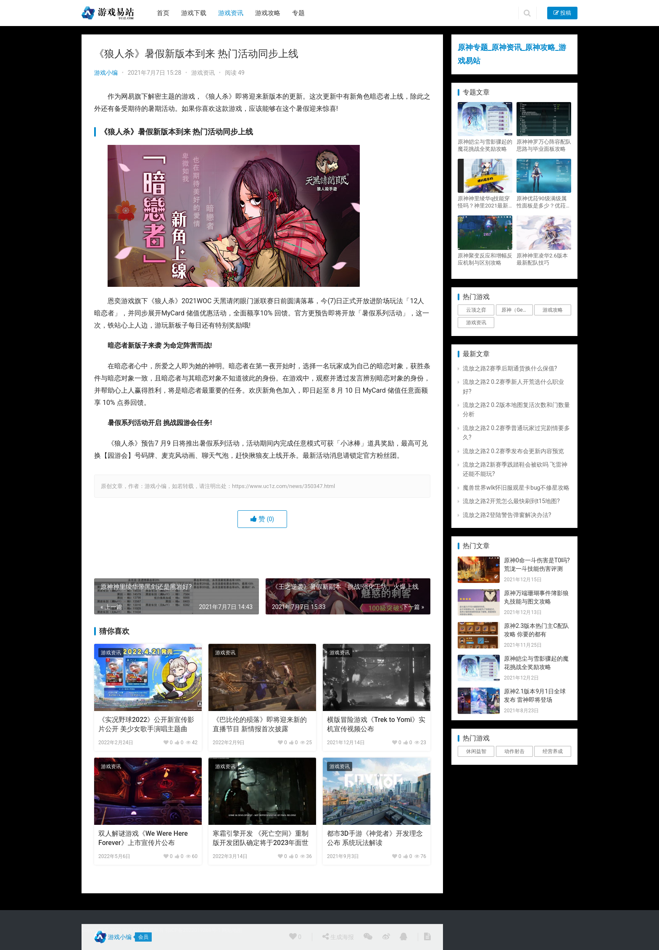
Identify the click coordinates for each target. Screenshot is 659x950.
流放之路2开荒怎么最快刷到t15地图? (511, 501)
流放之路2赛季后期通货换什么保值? (510, 368)
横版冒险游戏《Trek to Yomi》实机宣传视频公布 (376, 724)
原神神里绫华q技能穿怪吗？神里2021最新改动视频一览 (484, 202)
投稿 (562, 13)
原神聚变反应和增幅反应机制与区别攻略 (485, 259)
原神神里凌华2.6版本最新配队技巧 (542, 259)
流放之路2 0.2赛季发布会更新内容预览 (513, 451)
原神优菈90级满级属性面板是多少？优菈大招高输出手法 (544, 202)
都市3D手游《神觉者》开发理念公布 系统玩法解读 (375, 838)
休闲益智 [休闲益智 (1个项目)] (476, 751)
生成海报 (337, 936)
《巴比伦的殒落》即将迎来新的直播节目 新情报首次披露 (260, 724)
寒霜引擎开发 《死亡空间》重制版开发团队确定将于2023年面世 (260, 838)
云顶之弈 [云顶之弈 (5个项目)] (476, 310)
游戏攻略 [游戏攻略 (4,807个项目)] (553, 310)
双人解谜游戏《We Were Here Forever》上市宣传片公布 (143, 838)
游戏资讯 (230, 13)
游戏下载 (193, 13)
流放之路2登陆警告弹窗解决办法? (507, 515)
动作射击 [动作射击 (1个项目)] (514, 751)
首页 (163, 13)
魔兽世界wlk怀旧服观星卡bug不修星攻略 (516, 487)
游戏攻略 (267, 13)
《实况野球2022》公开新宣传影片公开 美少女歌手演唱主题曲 (146, 724)
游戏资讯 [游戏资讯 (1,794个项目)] (476, 322)
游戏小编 (106, 72)
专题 (298, 13)
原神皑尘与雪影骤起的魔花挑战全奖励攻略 (485, 145)
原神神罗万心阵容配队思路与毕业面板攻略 (544, 145)
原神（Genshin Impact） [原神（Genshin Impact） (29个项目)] (516, 310)
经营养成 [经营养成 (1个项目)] (553, 751)
